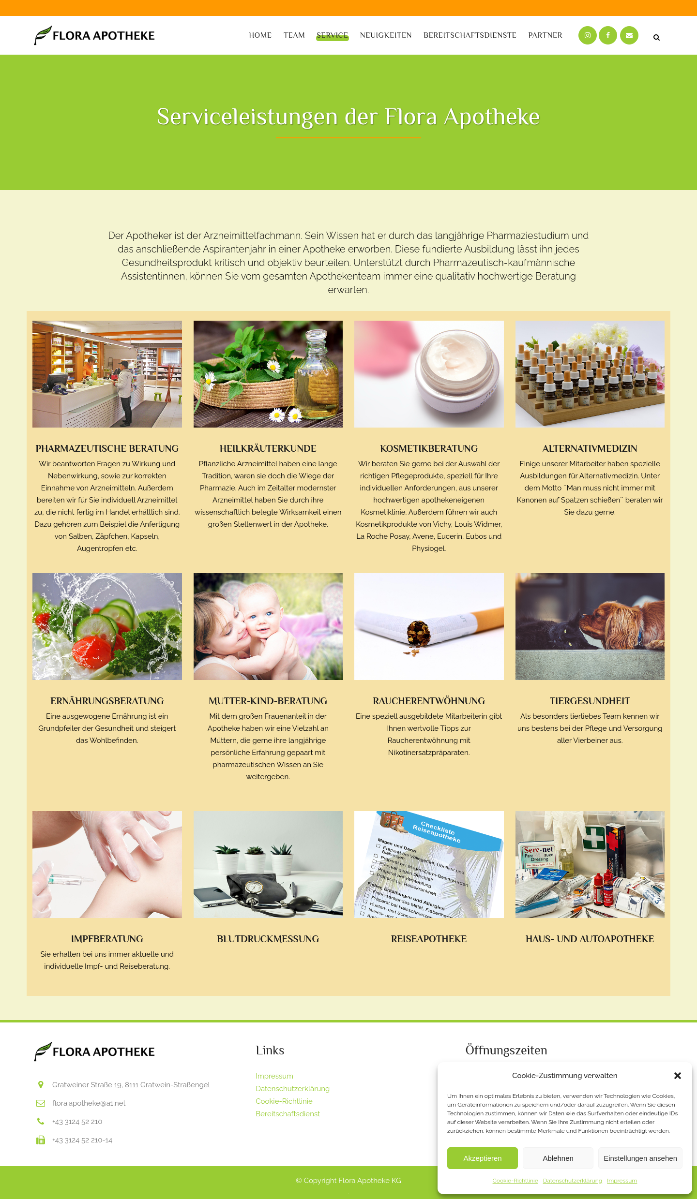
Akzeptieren (482, 1158)
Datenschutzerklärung (572, 1180)
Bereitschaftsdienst (288, 1114)
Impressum (622, 1180)
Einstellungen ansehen (640, 1158)
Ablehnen (558, 1158)
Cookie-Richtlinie (515, 1180)
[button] (677, 1076)
